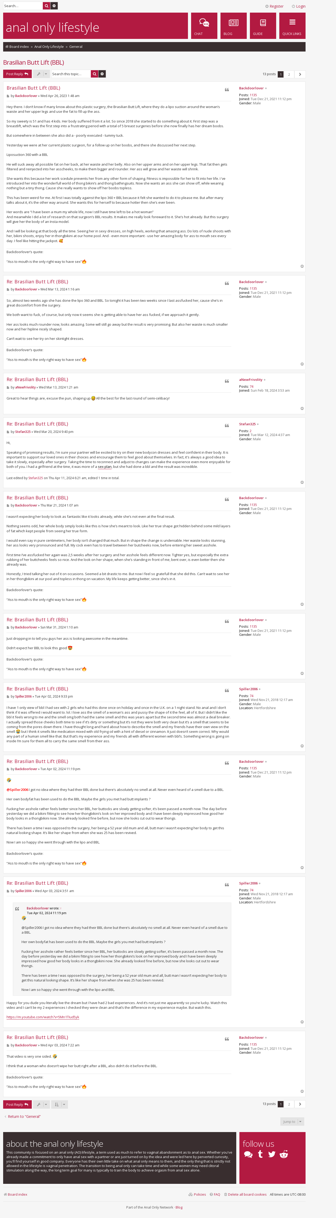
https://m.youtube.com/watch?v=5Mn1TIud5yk (43, 1017)
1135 (253, 95)
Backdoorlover (251, 88)
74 (251, 387)
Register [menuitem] (274, 6)
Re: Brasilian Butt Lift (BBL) (37, 282)
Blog (179, 1207)
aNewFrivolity (250, 380)
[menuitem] (263, 26)
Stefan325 (247, 424)
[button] (300, 74)
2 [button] (289, 74)
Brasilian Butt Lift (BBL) (33, 62)
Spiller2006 (248, 689)
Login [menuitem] (298, 6)
